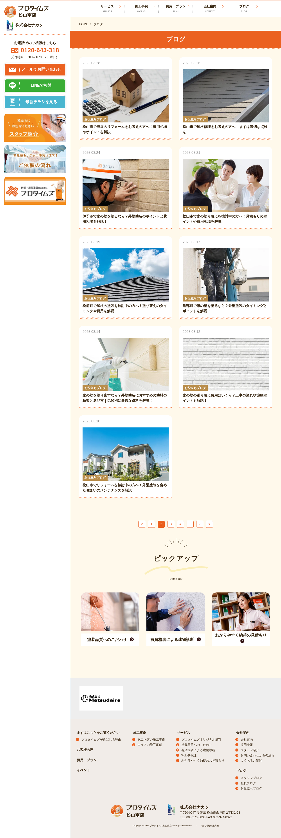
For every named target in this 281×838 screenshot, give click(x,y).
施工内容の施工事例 (151, 739)
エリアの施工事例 (149, 744)
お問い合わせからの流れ (257, 755)
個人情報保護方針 (210, 825)
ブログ (244, 8)
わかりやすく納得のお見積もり (202, 760)
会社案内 (210, 8)
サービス (183, 732)
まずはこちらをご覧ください (98, 732)
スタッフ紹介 (250, 750)
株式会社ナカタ (193, 807)
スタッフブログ (251, 778)
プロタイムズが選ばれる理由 (101, 739)
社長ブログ (248, 783)
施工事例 (141, 8)
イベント (83, 770)
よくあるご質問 (251, 760)
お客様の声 (85, 750)
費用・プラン (176, 8)
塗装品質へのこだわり (196, 744)
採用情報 (247, 744)
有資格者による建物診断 (198, 750)
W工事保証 (188, 755)
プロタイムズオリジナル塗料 (201, 739)
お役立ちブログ (251, 788)
